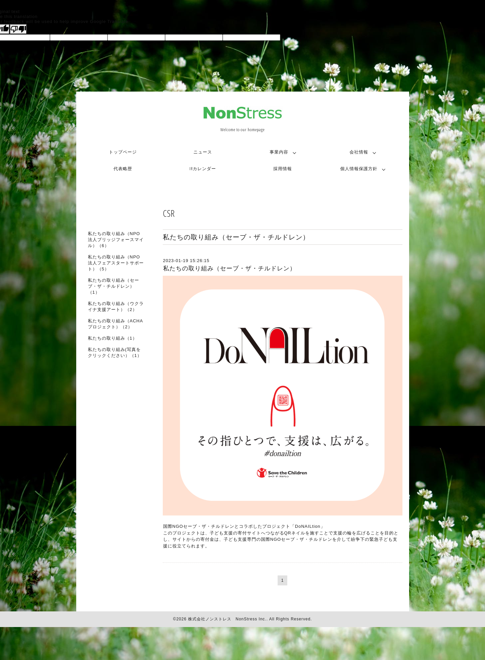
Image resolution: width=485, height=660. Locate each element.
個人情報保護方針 (358, 168)
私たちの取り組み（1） (112, 338)
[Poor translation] (18, 29)
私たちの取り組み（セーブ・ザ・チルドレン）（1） (113, 286)
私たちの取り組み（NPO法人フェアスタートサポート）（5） (116, 262)
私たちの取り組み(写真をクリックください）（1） (115, 352)
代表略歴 (123, 168)
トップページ (123, 152)
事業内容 (279, 152)
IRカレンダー (202, 168)
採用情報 (282, 168)
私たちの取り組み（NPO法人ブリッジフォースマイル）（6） (116, 239)
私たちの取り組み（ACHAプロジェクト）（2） (115, 323)
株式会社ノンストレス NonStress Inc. (227, 619)
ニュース (202, 152)
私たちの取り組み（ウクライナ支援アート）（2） (116, 306)
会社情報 (359, 152)
